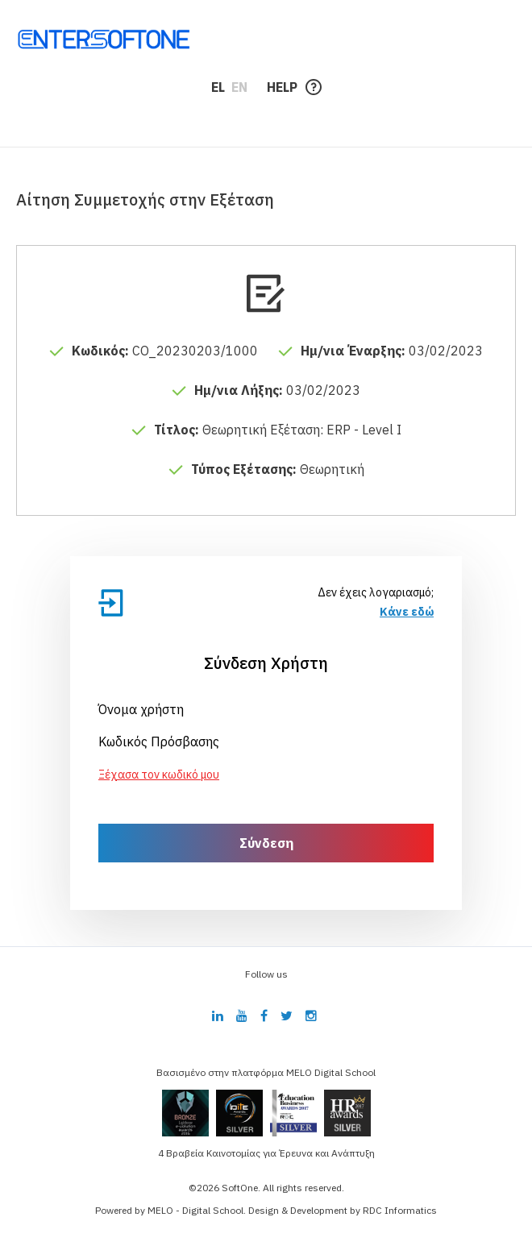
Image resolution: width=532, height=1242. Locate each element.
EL (218, 87)
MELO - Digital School (195, 1210)
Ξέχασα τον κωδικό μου (158, 774)
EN (239, 87)
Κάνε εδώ (407, 611)
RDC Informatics (400, 1210)
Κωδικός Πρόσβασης (158, 741)
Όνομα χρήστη (141, 709)
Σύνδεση (266, 843)
